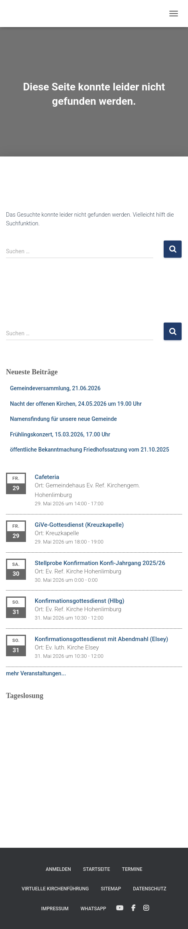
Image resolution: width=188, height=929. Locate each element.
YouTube (119, 908)
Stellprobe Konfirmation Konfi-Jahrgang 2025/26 (100, 563)
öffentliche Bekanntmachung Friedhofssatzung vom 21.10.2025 (89, 449)
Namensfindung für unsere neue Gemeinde (63, 419)
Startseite (96, 869)
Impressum (55, 908)
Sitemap (111, 889)
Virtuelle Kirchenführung (55, 889)
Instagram (146, 908)
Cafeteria (47, 477)
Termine (132, 869)
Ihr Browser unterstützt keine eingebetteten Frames (94, 755)
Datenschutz (149, 889)
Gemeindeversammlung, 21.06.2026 (55, 388)
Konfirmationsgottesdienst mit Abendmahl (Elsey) (101, 639)
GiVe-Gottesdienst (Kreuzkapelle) (79, 524)
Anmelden (58, 869)
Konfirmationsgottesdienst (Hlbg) (79, 600)
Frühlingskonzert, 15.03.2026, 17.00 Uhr (60, 434)
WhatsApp (93, 908)
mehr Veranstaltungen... (36, 673)
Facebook (133, 908)
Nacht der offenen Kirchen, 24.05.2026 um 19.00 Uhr (76, 404)
